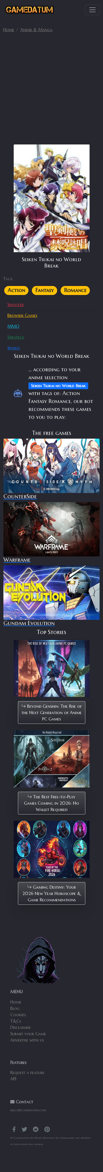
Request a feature (27, 1072)
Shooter (15, 304)
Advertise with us (27, 1040)
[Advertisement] (51, 90)
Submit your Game (28, 1033)
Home (8, 29)
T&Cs (15, 1021)
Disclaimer (20, 1027)
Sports (13, 347)
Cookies (18, 1014)
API (13, 1078)
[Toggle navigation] (92, 9)
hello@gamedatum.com (28, 1110)
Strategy (15, 337)
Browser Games (22, 315)
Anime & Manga (36, 29)
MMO (13, 326)
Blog (15, 1008)
